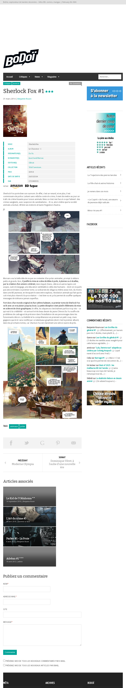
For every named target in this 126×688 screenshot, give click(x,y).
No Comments (75, 86)
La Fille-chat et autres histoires (101, 186)
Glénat (31, 166)
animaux (14, 429)
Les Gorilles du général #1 (107, 340)
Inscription (8, 662)
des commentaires (13, 671)
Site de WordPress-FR (12, 674)
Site (5, 577)
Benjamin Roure (24, 102)
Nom (6, 552)
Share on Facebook (11, 445)
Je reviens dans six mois (98, 194)
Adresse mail (10, 565)
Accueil (9, 79)
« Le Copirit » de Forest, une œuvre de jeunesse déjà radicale (103, 203)
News (37, 80)
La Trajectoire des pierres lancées (102, 178)
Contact (91, 667)
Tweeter (27, 445)
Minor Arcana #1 (95, 213)
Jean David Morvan (36, 161)
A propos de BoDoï (96, 662)
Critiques (23, 80)
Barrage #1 (100, 361)
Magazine (51, 80)
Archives (49, 662)
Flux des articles (12, 668)
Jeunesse (16, 86)
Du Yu (31, 156)
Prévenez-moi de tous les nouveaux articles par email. (32, 637)
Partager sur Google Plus (42, 445)
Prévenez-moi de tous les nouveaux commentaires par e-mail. (36, 633)
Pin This (58, 445)
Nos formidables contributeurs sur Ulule (105, 672)
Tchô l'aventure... (35, 170)
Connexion (8, 665)
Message (8, 590)
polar (22, 429)
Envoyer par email (74, 445)
